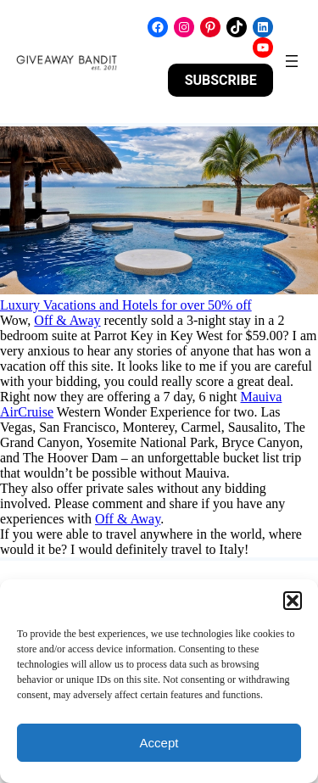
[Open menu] (292, 61)
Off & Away (67, 320)
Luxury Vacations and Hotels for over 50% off (126, 305)
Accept (159, 742)
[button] (292, 600)
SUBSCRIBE (221, 80)
